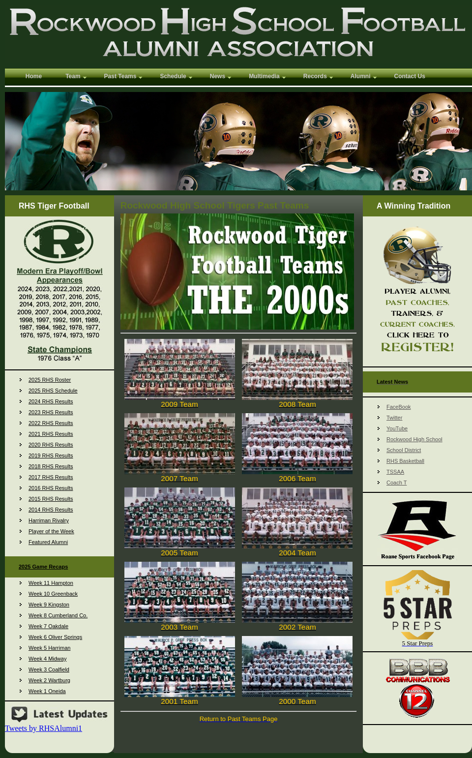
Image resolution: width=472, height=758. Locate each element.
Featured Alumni (48, 542)
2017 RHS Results (51, 477)
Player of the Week (51, 531)
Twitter (394, 418)
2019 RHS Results (51, 455)
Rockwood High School (414, 439)
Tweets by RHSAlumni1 (43, 728)
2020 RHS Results (51, 445)
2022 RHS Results (51, 423)
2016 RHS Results (51, 488)
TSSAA (395, 472)
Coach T (396, 482)
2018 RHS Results (51, 466)
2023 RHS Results (51, 412)
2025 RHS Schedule (53, 391)
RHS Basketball (405, 461)
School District (403, 450)
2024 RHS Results (51, 401)
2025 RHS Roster (50, 380)
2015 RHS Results (51, 499)
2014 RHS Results (51, 510)
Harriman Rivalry (49, 520)
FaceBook (398, 407)
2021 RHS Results (51, 434)
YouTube (397, 428)
